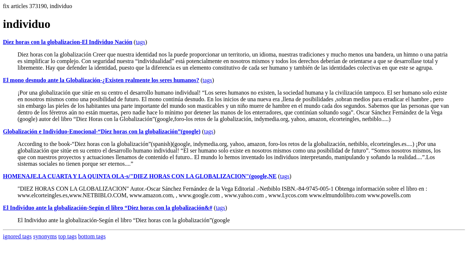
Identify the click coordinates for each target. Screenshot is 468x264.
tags (140, 42)
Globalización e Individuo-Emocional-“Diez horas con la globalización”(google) (101, 131)
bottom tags (92, 236)
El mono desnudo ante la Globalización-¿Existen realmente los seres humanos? (101, 80)
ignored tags (17, 236)
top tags (67, 236)
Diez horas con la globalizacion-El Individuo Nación (67, 42)
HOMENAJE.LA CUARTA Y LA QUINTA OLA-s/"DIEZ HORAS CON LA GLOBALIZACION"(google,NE (139, 176)
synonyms (45, 236)
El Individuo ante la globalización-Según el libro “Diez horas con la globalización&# (107, 208)
